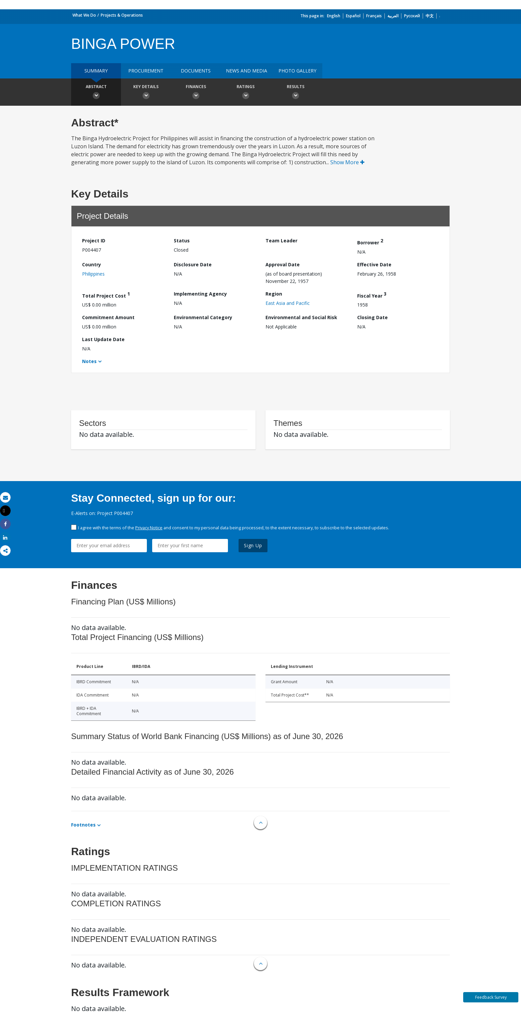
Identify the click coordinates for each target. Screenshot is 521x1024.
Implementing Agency (200, 294)
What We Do (84, 15)
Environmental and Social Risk (301, 317)
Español (353, 16)
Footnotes (83, 825)
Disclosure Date (193, 264)
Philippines (93, 274)
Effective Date (374, 264)
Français (374, 16)
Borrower (370, 241)
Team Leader (281, 240)
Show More (347, 162)
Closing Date (372, 317)
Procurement (145, 70)
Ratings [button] (245, 93)
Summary (96, 70)
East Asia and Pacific (287, 303)
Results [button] (295, 93)
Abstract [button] (96, 93)
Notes (89, 361)
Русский (412, 16)
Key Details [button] (145, 93)
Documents (196, 70)
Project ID (93, 240)
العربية (392, 16)
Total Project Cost (106, 295)
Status (182, 240)
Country (91, 264)
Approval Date (282, 264)
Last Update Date (103, 339)
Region (273, 294)
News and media (246, 70)
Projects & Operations (122, 15)
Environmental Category (203, 317)
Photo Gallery (297, 70)
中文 (430, 16)
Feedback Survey (491, 997)
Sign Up (253, 545)
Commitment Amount (108, 317)
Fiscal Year (371, 295)
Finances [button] (195, 93)
